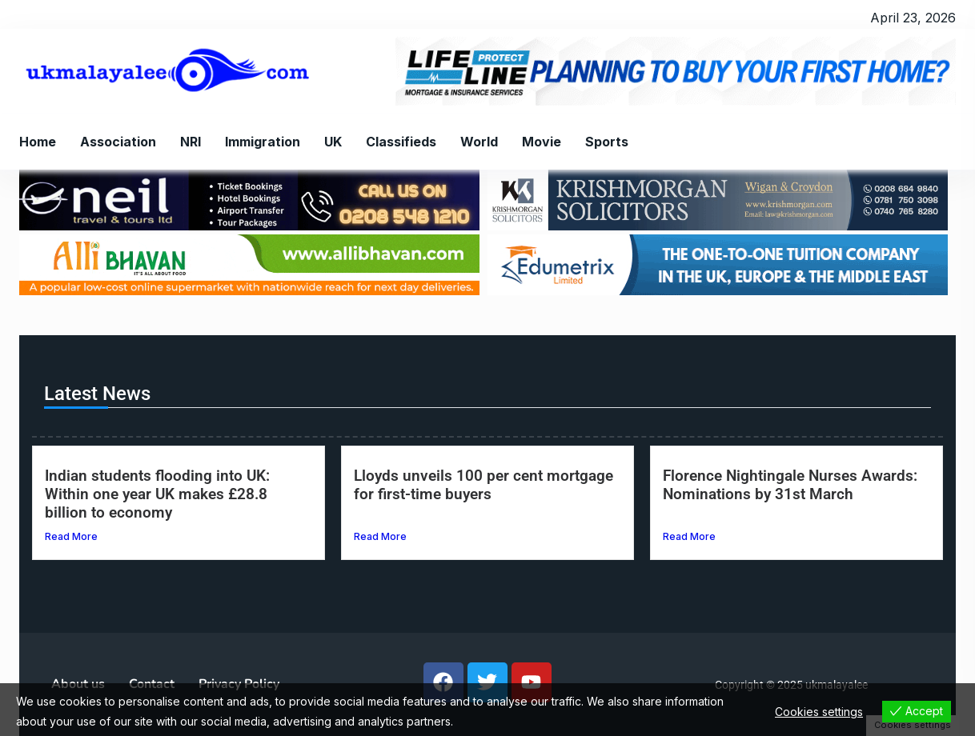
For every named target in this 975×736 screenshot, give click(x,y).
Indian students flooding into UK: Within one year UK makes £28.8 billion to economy (157, 494)
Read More (71, 536)
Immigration (262, 142)
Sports (606, 142)
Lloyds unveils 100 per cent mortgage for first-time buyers (483, 484)
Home (37, 142)
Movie (541, 142)
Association (118, 142)
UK (333, 142)
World (479, 142)
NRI (190, 142)
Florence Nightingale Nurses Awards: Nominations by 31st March (790, 484)
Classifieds (401, 142)
